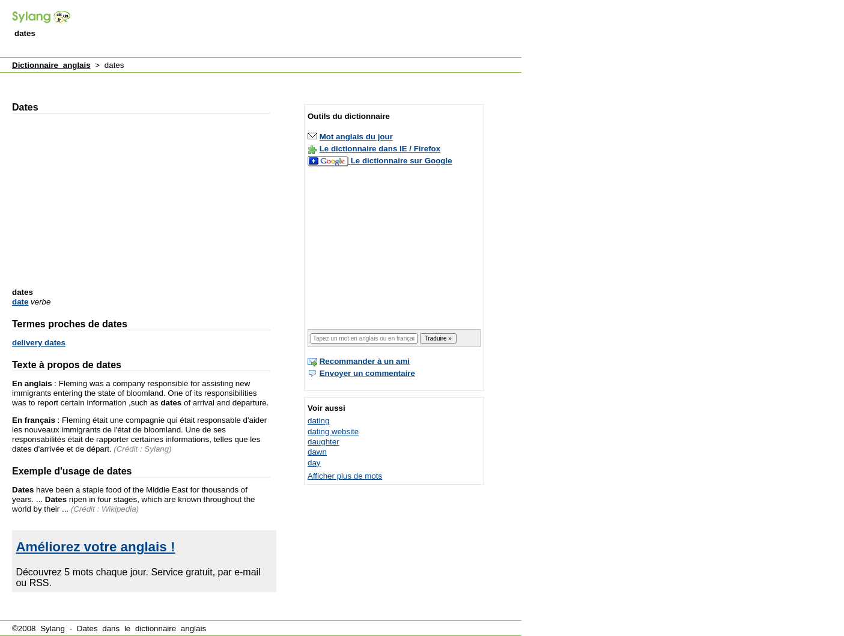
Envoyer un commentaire (367, 373)
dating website (333, 431)
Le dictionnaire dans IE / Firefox (380, 148)
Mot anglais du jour (356, 136)
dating (318, 420)
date (20, 301)
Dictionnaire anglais (51, 65)
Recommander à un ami (365, 361)
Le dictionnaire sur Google (401, 160)
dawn (317, 451)
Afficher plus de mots (345, 475)
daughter (323, 441)
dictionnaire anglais (170, 628)
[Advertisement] (302, 29)
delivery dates (38, 342)
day (314, 462)
